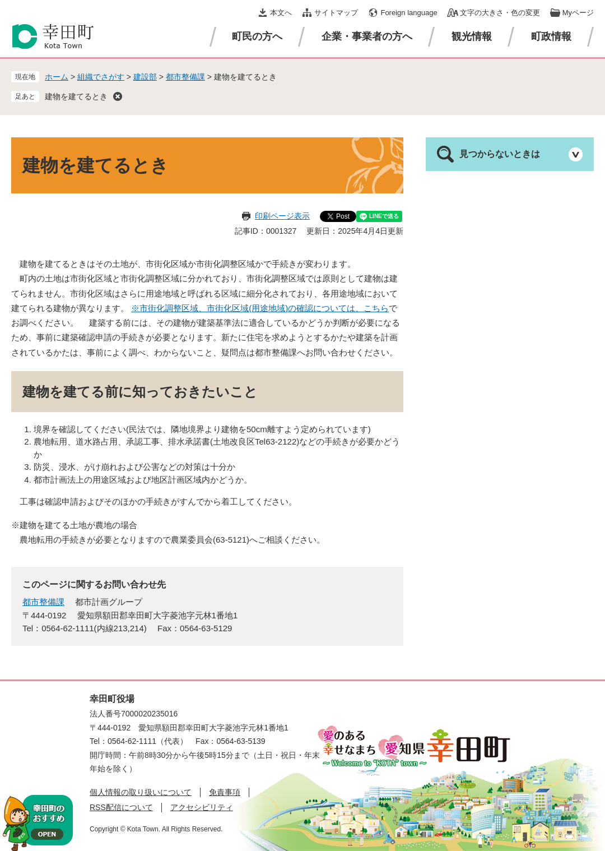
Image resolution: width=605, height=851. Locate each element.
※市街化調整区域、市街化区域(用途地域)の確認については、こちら (260, 308)
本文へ (281, 12)
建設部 (145, 76)
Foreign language (408, 12)
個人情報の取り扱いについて (141, 792)
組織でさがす (100, 76)
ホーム (56, 76)
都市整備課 (185, 76)
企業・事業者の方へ (367, 36)
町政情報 (551, 36)
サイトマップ (336, 12)
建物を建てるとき (76, 96)
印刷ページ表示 (282, 215)
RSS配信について (121, 807)
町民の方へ (257, 36)
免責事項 (224, 792)
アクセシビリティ (201, 807)
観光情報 (472, 36)
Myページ (578, 12)
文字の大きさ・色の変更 (500, 12)
